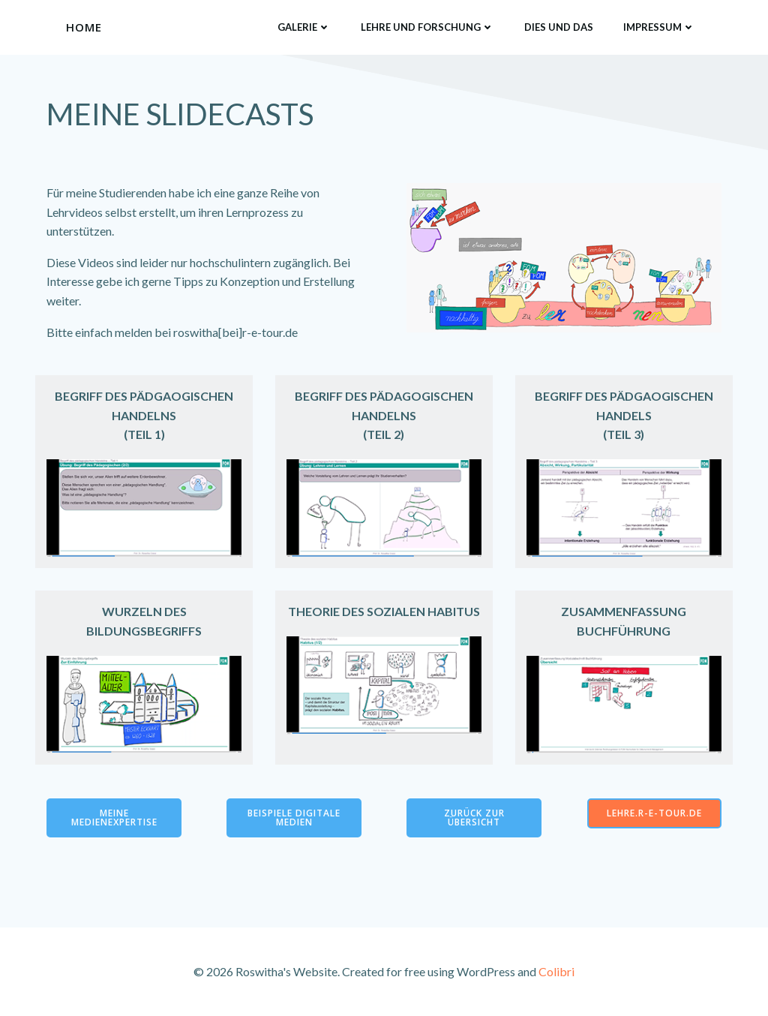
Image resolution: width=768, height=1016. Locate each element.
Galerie (304, 27)
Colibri (556, 971)
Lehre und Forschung (427, 27)
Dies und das (558, 27)
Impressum (659, 27)
